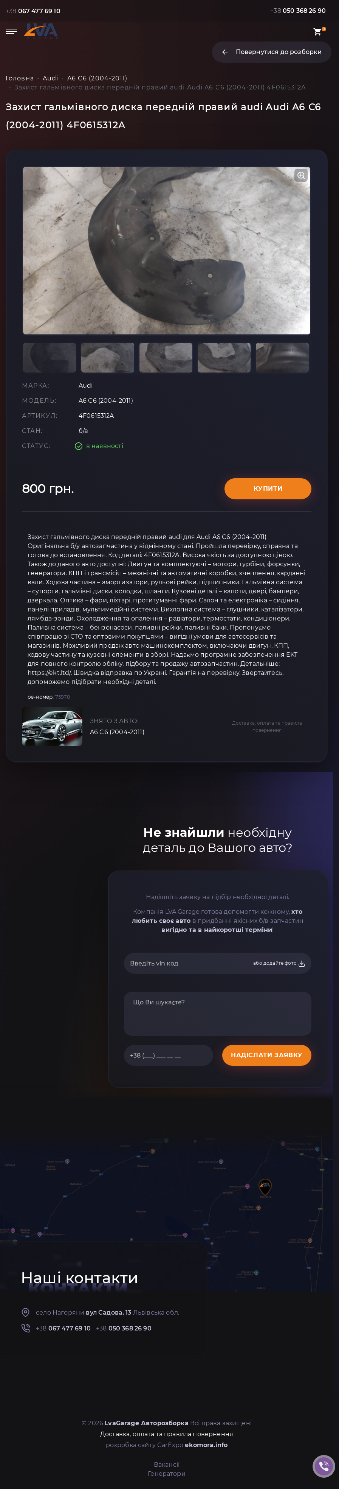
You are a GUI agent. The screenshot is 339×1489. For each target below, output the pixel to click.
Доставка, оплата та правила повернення (267, 726)
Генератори (167, 1473)
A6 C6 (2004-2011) (117, 732)
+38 (33, 11)
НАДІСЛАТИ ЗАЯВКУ (267, 1055)
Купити (268, 488)
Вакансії (167, 1464)
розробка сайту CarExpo (167, 1445)
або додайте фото (279, 963)
